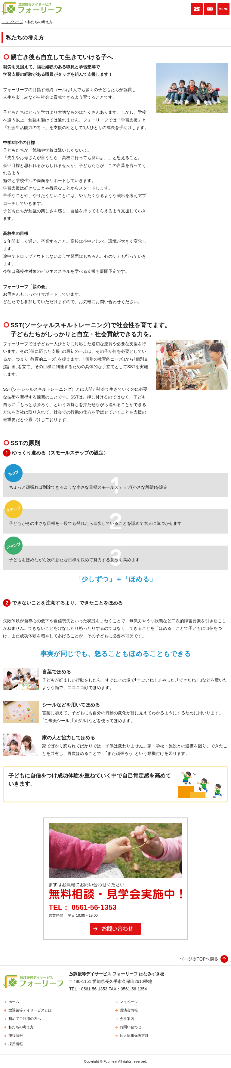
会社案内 (127, 1019)
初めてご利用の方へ (24, 1019)
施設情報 (15, 1035)
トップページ (12, 22)
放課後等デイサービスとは (30, 1010)
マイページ (129, 1002)
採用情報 (15, 1044)
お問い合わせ (210, 9)
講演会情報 (129, 1010)
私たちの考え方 (21, 1027)
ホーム (13, 1002)
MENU (223, 9)
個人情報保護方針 (134, 1035)
